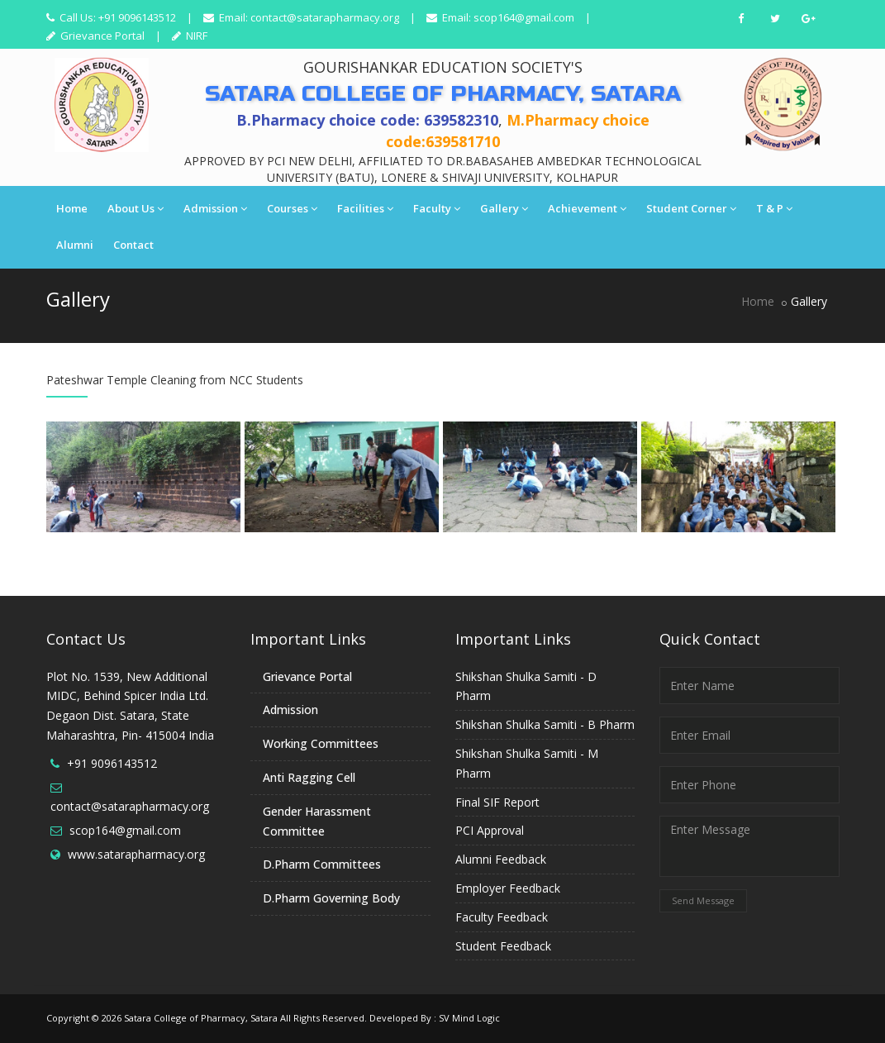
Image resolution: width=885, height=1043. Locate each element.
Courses (292, 208)
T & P (774, 208)
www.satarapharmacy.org (136, 854)
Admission (215, 208)
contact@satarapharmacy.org (324, 17)
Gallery (504, 208)
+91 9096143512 (112, 763)
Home (72, 208)
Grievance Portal (101, 35)
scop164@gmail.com (523, 17)
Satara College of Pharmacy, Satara (201, 1018)
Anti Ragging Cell (309, 777)
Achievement (587, 208)
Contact (133, 244)
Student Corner (691, 208)
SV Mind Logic (469, 1018)
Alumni (74, 244)
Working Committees (320, 743)
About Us (135, 208)
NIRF (195, 35)
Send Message (703, 900)
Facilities (365, 208)
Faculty (436, 208)
